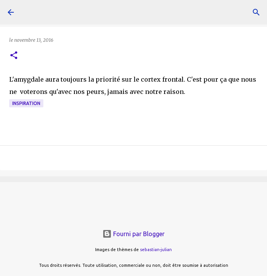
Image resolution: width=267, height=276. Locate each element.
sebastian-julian (156, 249)
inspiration (26, 103)
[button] (13, 56)
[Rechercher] (256, 12)
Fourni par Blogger (133, 233)
